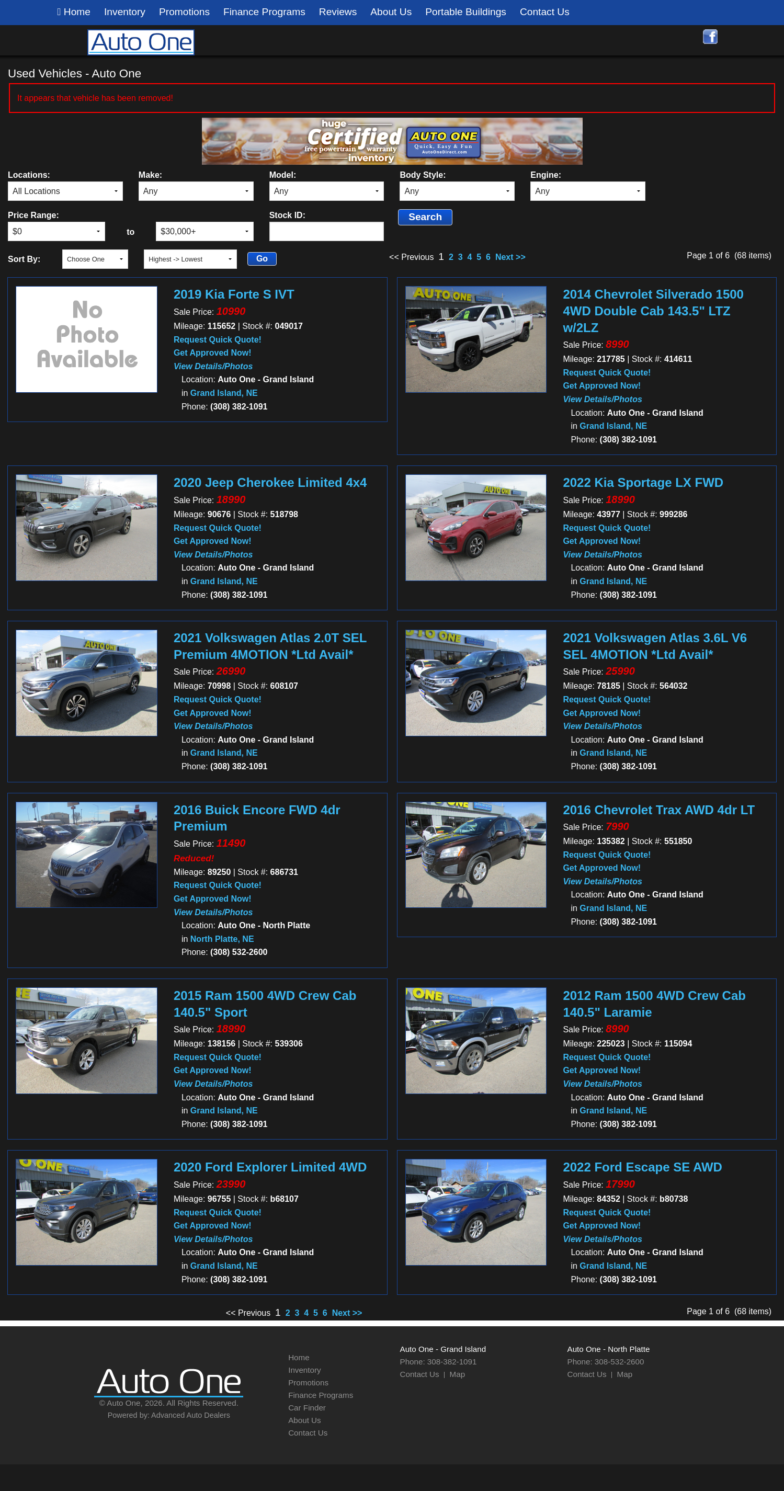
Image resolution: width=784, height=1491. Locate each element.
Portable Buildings (465, 11)
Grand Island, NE (224, 393)
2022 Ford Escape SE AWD (642, 1167)
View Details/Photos (213, 366)
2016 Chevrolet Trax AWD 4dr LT (659, 810)
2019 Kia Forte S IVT (234, 294)
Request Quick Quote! (218, 339)
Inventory (124, 11)
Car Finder (307, 1407)
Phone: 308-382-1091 (438, 1361)
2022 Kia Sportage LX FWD (643, 482)
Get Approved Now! (213, 352)
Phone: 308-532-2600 (605, 1361)
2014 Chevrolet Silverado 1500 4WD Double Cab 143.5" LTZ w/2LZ (653, 310)
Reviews (338, 11)
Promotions (184, 11)
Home (74, 12)
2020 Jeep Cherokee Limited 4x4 (270, 482)
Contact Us (545, 11)
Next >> (510, 257)
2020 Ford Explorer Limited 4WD (270, 1167)
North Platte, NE (222, 939)
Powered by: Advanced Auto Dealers (169, 1415)
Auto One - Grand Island (443, 1349)
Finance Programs (264, 11)
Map (457, 1374)
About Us (391, 11)
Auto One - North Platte (608, 1349)
